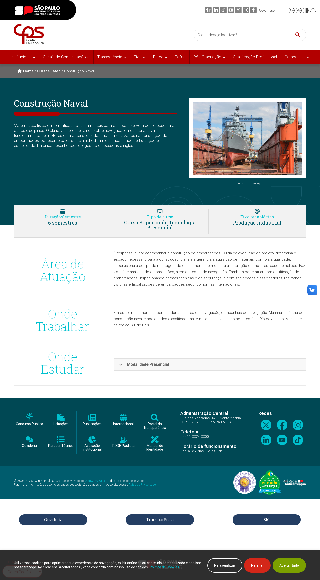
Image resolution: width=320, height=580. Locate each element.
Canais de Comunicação (64, 57)
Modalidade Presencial (144, 364)
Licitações (61, 424)
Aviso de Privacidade (142, 484)
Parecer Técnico (61, 446)
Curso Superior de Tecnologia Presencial (160, 225)
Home (26, 71)
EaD (178, 57)
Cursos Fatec (49, 71)
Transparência (110, 57)
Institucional (21, 57)
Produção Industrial (257, 222)
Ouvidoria (29, 446)
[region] (160, 565)
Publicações (92, 424)
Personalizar (222, 565)
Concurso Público (29, 424)
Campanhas (295, 57)
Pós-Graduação (208, 57)
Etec (138, 57)
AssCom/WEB (95, 481)
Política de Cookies (177, 567)
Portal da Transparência (155, 426)
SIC (267, 519)
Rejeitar (256, 565)
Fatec (158, 57)
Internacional (123, 424)
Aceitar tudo (289, 565)
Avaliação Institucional (92, 447)
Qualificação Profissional (255, 57)
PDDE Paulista (123, 446)
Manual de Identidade (154, 447)
